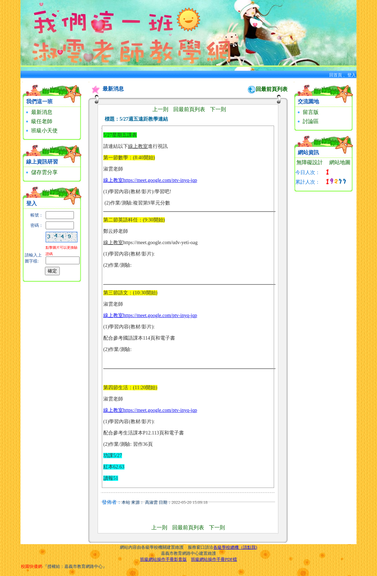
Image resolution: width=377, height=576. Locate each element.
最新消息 (38, 112)
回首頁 (335, 75)
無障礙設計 (309, 162)
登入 (351, 75)
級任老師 (38, 121)
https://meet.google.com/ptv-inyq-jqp (160, 180)
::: (22, 82)
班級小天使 (41, 130)
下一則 (218, 109)
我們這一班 (39, 101)
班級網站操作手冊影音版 (163, 559)
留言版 (307, 112)
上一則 (160, 109)
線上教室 (113, 180)
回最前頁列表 (272, 89)
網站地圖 (339, 162)
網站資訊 (308, 152)
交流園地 (308, 101)
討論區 (307, 121)
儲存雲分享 (41, 172)
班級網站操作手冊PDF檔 (214, 559)
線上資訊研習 (42, 162)
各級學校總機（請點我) (235, 547)
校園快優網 (31, 566)
